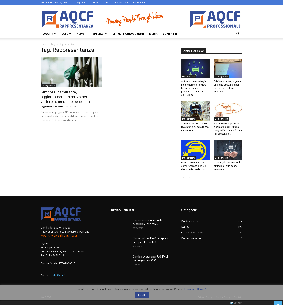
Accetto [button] (142, 295)
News (82, 34)
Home (44, 44)
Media (153, 34)
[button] (237, 34)
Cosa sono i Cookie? (194, 289)
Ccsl (66, 34)
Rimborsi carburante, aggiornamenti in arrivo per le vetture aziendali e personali (66, 97)
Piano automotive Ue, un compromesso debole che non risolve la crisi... (194, 166)
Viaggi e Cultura (140, 2)
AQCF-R (49, 34)
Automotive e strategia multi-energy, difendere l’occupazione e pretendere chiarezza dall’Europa (193, 88)
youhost (236, 303)
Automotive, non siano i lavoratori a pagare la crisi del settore (195, 127)
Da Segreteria (80, 2)
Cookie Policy (173, 289)
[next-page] (189, 177)
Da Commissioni (120, 2)
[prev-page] (183, 177)
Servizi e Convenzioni (128, 34)
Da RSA (94, 2)
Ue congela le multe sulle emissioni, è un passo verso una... (227, 166)
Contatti (170, 34)
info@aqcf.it (59, 275)
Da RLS (105, 2)
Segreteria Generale (52, 106)
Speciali (100, 34)
